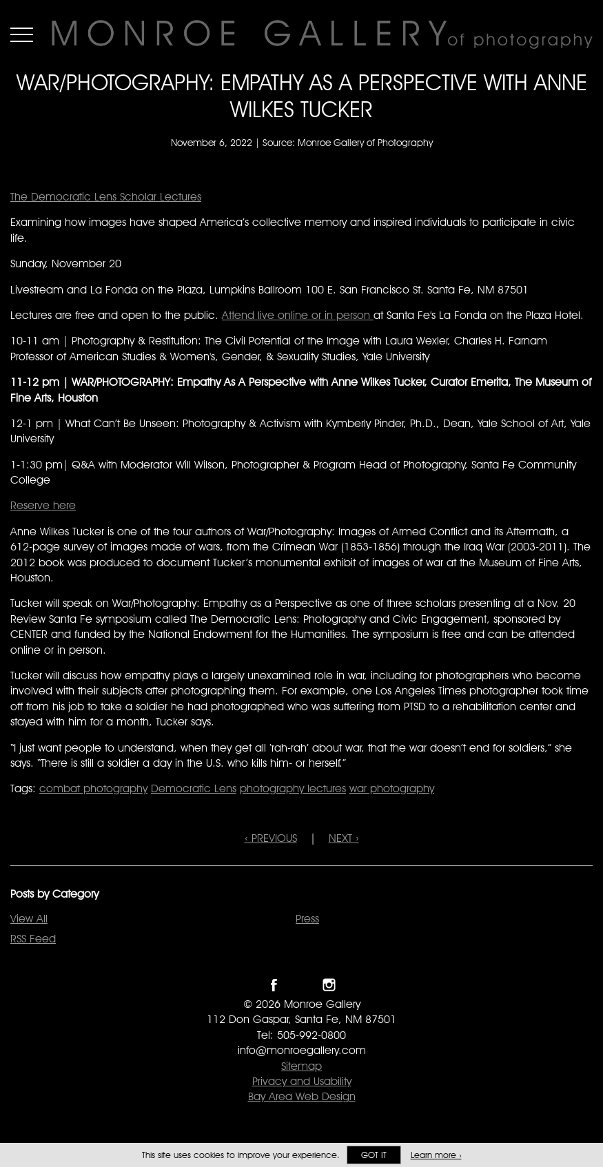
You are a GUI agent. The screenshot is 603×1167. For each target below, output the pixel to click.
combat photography (93, 788)
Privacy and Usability (301, 1081)
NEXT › (344, 838)
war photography (391, 788)
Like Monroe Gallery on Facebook (274, 985)
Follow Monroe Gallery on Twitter (301, 985)
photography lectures (293, 788)
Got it (374, 1155)
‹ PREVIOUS (271, 838)
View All (29, 918)
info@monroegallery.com (302, 1050)
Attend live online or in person (298, 315)
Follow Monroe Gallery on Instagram (329, 985)
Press (307, 918)
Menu (21, 34)
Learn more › (436, 1155)
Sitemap (301, 1066)
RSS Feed (33, 938)
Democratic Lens (193, 788)
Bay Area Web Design (302, 1096)
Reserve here (43, 505)
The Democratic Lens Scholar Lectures (105, 196)
